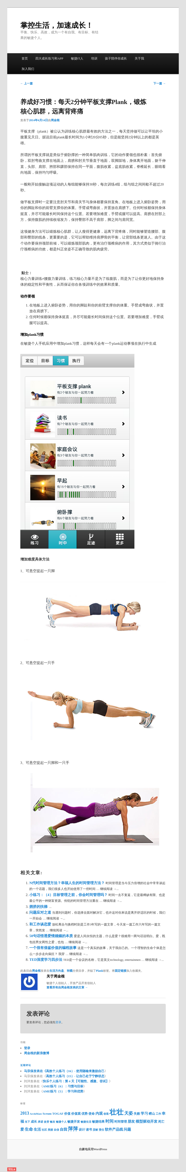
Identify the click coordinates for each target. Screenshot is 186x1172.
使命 (91, 1113)
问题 (127, 1129)
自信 (56, 1129)
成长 (34, 1121)
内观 (99, 1113)
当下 (27, 1121)
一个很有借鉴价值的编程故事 (53, 948)
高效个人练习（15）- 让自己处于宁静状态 (75, 1076)
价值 (67, 1113)
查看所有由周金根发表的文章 (67, 987)
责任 (101, 1129)
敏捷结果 (98, 1121)
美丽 (50, 1129)
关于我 (139, 58)
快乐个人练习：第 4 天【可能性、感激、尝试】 (76, 1081)
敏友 (52, 1121)
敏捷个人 (61, 1121)
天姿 (128, 1113)
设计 (82, 1129)
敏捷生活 (86, 1121)
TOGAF (57, 1113)
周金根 (55, 120)
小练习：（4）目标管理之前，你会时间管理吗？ (68, 895)
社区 (44, 1129)
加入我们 (28, 69)
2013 (24, 1113)
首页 (25, 58)
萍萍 (73, 1129)
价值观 (76, 1113)
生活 (37, 1129)
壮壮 (116, 1112)
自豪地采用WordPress (93, 1149)
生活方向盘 (56, 970)
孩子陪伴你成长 (116, 58)
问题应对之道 (40, 912)
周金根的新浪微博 (36, 1053)
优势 (84, 1113)
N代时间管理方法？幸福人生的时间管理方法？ (67, 883)
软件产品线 (114, 1129)
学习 (144, 1113)
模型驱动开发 (146, 1121)
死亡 (161, 1121)
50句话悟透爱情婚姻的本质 (51, 936)
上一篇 (26, 83)
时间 (109, 1121)
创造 (106, 1113)
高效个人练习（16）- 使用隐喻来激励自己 (75, 1071)
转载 (70, 970)
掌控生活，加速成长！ (56, 25)
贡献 (95, 1129)
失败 (137, 1113)
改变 (46, 1121)
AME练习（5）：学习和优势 (63, 1091)
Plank (99, 970)
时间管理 (120, 1121)
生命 (29, 1129)
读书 (89, 1129)
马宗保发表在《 (35, 1071)
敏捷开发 (73, 1121)
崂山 (152, 1113)
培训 (94, 58)
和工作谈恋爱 (40, 924)
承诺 (40, 1121)
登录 (58, 1022)
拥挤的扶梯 (38, 907)
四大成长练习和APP (49, 58)
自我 (63, 1129)
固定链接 (120, 970)
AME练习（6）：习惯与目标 (63, 1086)
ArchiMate (36, 1113)
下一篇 (159, 83)
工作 (158, 1113)
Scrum (47, 1113)
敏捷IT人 (77, 58)
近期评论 (25, 1065)
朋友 (131, 1121)
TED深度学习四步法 (46, 960)
